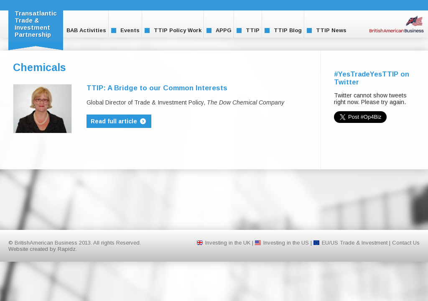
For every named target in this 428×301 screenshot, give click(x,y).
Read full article (119, 121)
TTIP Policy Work (173, 30)
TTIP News (326, 30)
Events (125, 30)
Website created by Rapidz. (42, 249)
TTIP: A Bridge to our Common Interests (157, 88)
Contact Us (406, 243)
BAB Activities (81, 30)
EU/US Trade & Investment (354, 243)
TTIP (248, 30)
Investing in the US (286, 243)
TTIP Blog (283, 30)
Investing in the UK (227, 243)
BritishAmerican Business (396, 24)
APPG (219, 30)
